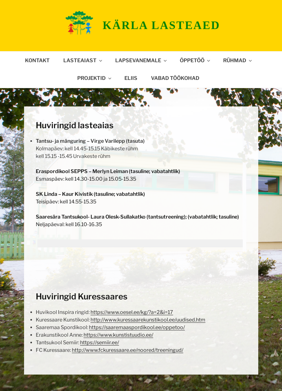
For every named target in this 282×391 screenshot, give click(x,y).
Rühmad (238, 60)
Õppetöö (195, 60)
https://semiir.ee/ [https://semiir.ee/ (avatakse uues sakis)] (99, 343)
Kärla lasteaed (161, 25)
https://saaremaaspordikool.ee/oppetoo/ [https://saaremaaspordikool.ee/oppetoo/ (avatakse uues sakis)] (137, 327)
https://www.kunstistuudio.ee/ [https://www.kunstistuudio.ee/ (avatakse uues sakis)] (118, 335)
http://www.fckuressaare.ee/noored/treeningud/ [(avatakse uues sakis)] (127, 350)
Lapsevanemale (141, 60)
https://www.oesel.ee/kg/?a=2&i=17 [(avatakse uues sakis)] (132, 312)
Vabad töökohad (175, 78)
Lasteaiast (83, 60)
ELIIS (130, 78)
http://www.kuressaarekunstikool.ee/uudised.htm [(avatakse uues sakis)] (148, 320)
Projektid (94, 78)
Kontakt (37, 60)
